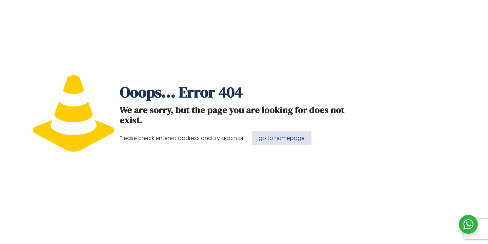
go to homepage (282, 138)
